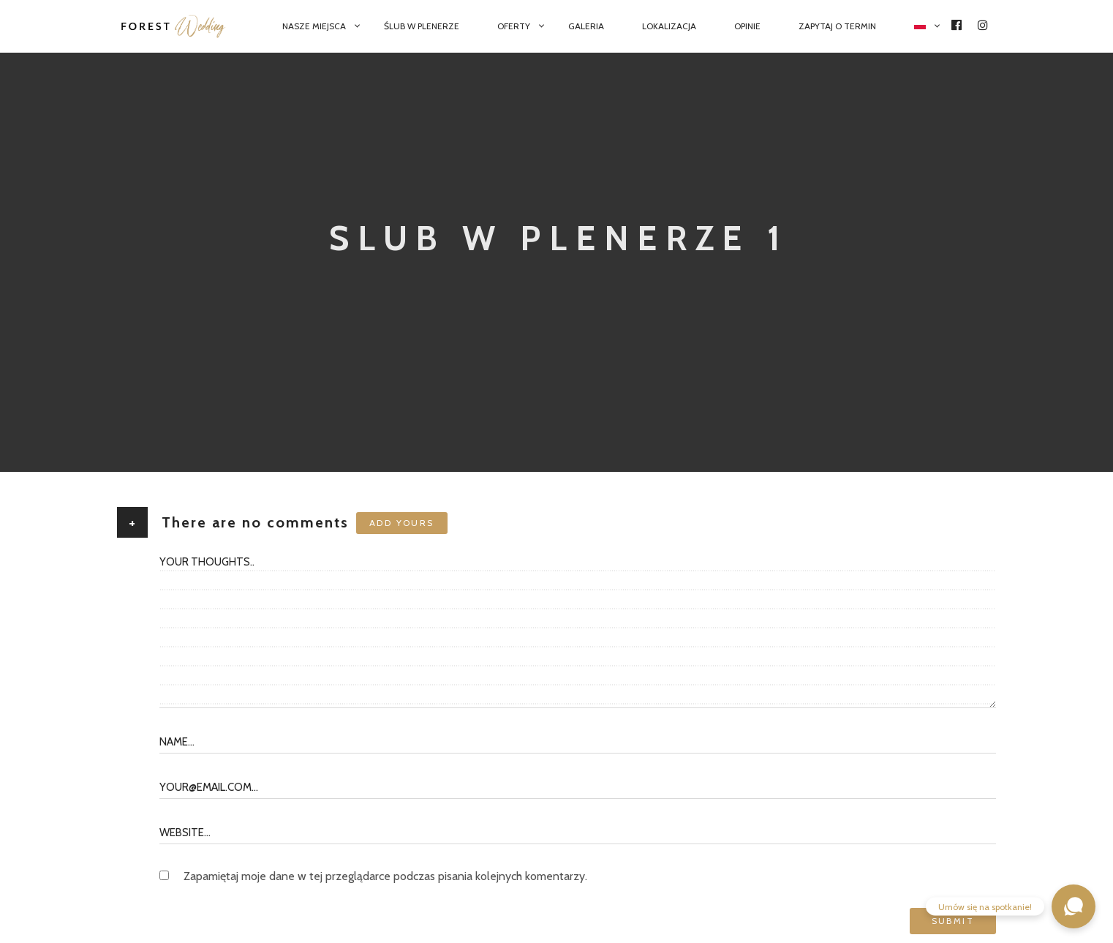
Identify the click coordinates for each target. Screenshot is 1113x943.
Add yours (401, 522)
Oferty (513, 25)
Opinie (747, 25)
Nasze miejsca (314, 25)
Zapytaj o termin (837, 25)
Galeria (586, 25)
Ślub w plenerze (421, 25)
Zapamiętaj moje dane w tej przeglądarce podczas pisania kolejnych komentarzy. (385, 876)
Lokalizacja (669, 25)
